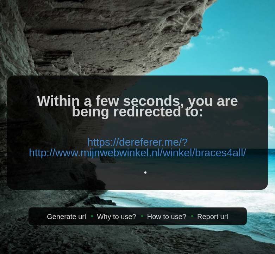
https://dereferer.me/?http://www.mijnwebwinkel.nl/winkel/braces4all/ (137, 147)
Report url (212, 216)
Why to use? (116, 216)
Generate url (66, 216)
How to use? (166, 216)
